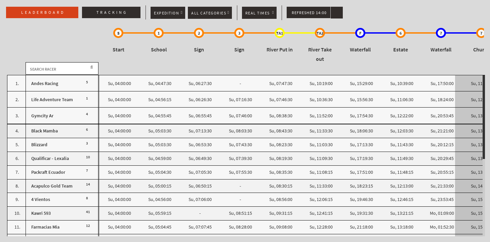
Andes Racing (44, 83)
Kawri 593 (41, 213)
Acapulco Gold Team (52, 186)
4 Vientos (40, 199)
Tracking (111, 12)
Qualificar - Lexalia (50, 158)
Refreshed (309, 12)
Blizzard (39, 145)
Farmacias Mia (45, 227)
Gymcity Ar (42, 116)
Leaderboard (43, 12)
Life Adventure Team (52, 99)
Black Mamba (44, 131)
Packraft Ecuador (48, 172)
